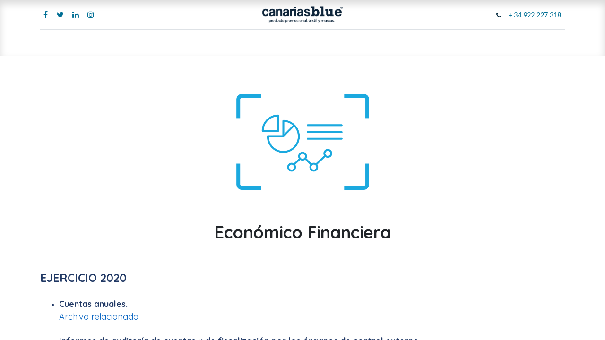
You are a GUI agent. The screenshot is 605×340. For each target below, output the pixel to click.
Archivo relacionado (98, 316)
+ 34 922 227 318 (535, 14)
